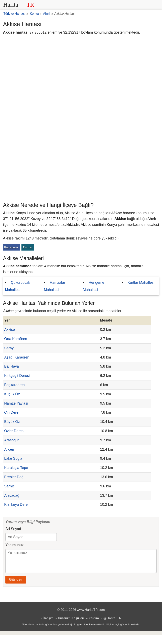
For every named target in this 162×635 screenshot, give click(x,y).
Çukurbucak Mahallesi (17, 286)
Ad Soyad (13, 529)
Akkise (9, 330)
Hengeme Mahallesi (93, 286)
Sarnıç (9, 486)
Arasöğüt (11, 440)
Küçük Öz (12, 394)
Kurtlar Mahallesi (141, 283)
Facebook (11, 247)
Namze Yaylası (16, 403)
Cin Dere (11, 412)
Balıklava (11, 366)
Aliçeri (9, 449)
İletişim (48, 622)
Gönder (15, 584)
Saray (9, 348)
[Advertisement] (81, 170)
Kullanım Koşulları (71, 622)
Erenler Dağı (14, 477)
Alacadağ (11, 495)
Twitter (27, 247)
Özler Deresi (14, 431)
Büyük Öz (12, 422)
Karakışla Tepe (16, 468)
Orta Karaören (15, 339)
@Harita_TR (112, 622)
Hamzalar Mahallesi (54, 286)
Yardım (94, 622)
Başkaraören (14, 385)
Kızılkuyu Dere (16, 504)
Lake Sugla (13, 458)
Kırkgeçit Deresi (17, 376)
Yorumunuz (14, 545)
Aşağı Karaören (16, 357)
